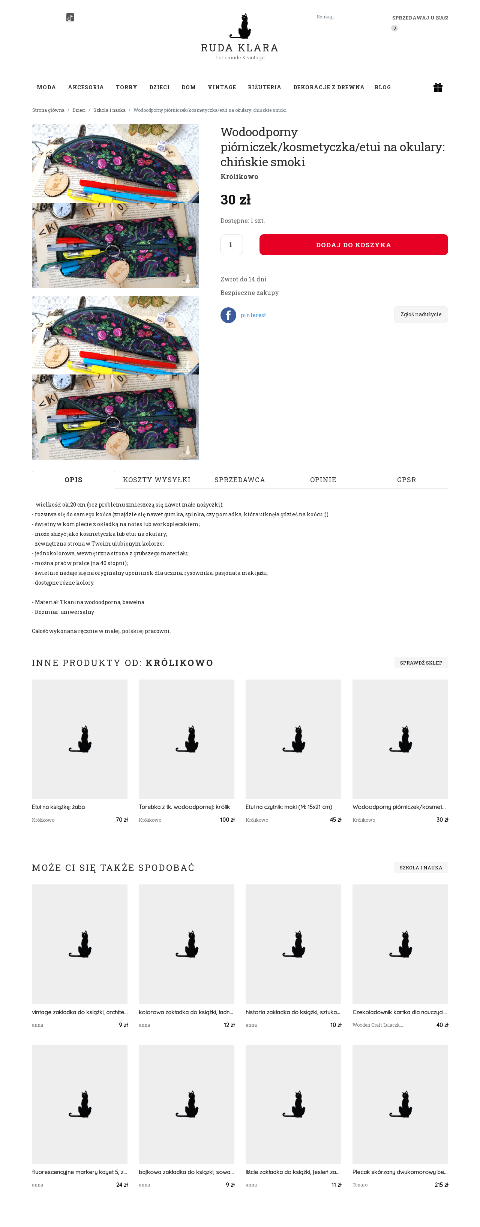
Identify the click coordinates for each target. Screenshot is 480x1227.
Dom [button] (189, 87)
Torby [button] (127, 87)
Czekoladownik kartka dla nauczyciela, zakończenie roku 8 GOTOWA (400, 1012)
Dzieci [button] (159, 87)
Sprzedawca (240, 479)
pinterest (253, 315)
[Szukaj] (370, 16)
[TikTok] (70, 17)
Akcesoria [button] (86, 87)
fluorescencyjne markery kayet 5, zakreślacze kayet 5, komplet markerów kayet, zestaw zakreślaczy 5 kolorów (80, 1172)
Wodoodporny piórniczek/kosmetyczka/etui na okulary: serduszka (400, 806)
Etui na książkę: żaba (58, 806)
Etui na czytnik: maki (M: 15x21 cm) (289, 806)
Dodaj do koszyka (354, 245)
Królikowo (239, 176)
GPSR (406, 479)
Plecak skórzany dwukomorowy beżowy (400, 1172)
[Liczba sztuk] (231, 244)
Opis (73, 479)
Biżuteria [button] (265, 87)
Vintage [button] (222, 87)
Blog (383, 87)
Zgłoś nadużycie (421, 314)
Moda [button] (46, 87)
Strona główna (48, 110)
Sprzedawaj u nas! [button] (420, 17)
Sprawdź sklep (421, 662)
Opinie (323, 479)
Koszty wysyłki (157, 479)
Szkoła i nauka (109, 110)
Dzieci (79, 110)
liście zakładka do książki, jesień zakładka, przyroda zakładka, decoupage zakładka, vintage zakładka (293, 1172)
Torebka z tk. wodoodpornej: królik (184, 806)
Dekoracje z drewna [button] (329, 87)
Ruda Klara (240, 41)
